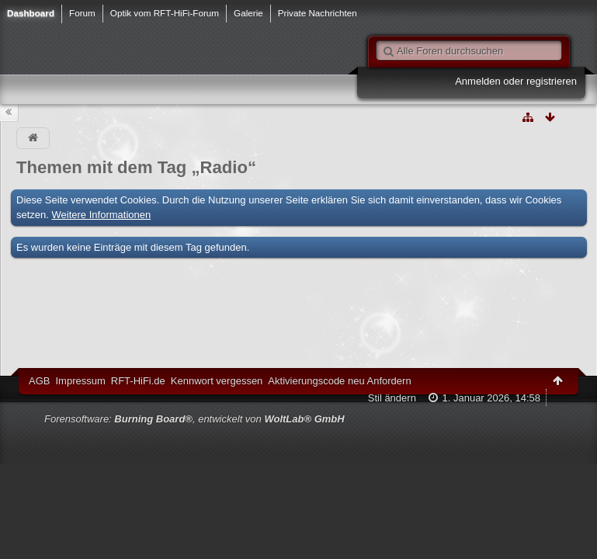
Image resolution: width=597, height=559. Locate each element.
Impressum (80, 381)
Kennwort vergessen (217, 381)
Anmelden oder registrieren (516, 81)
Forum (82, 13)
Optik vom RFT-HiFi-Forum (164, 13)
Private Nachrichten (317, 13)
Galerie (248, 13)
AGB (39, 381)
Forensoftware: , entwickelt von (194, 419)
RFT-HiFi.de (138, 381)
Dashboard (30, 13)
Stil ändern (392, 398)
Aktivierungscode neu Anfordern (339, 381)
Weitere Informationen (101, 214)
